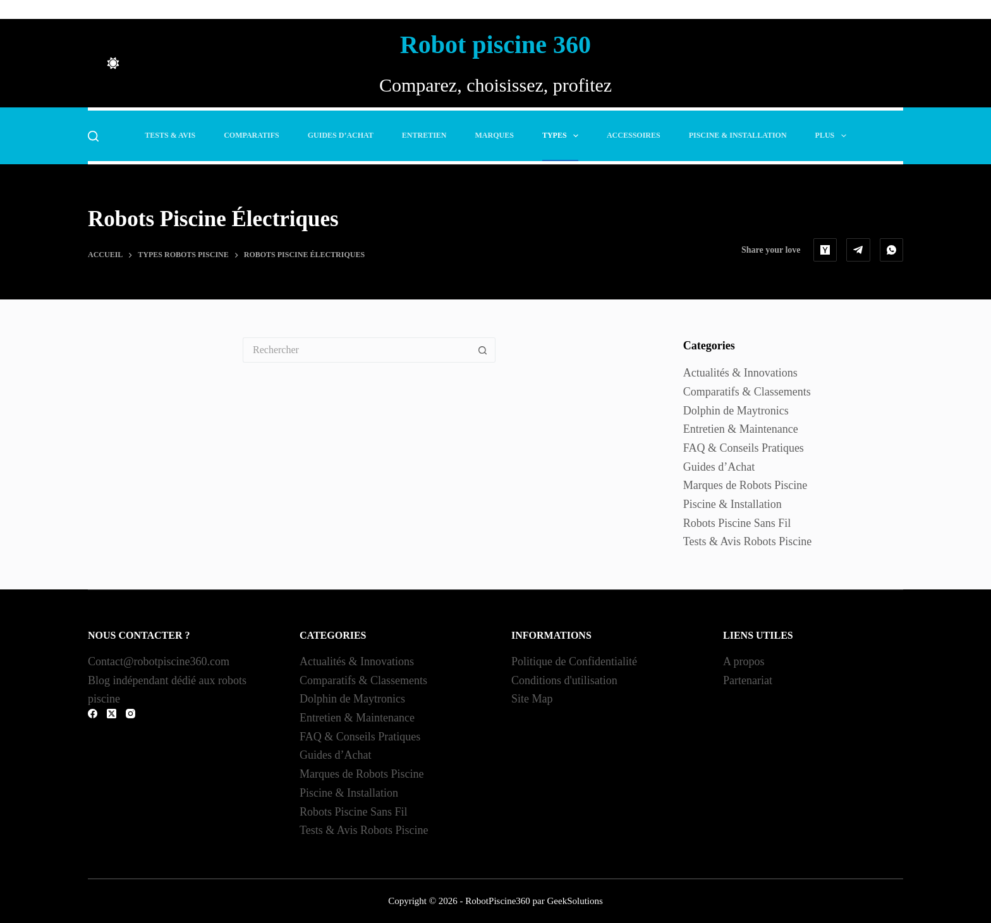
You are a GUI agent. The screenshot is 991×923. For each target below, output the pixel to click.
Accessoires (633, 135)
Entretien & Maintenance (740, 429)
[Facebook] (92, 713)
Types (562, 135)
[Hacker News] (825, 250)
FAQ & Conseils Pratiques (743, 448)
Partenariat (747, 680)
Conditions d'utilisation (564, 680)
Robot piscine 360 (495, 44)
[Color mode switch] (113, 63)
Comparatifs (251, 135)
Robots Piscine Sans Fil (737, 523)
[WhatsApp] (892, 250)
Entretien (424, 135)
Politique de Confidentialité (574, 661)
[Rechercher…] (356, 350)
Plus (833, 135)
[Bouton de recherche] (482, 350)
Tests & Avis (170, 135)
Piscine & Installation (738, 135)
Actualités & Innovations (740, 372)
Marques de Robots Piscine (745, 485)
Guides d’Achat (341, 135)
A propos (744, 661)
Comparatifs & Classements (747, 391)
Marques (494, 135)
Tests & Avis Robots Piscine (747, 541)
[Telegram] (858, 250)
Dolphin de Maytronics (736, 410)
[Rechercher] (93, 136)
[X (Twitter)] (111, 713)
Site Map (532, 698)
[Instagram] (130, 713)
